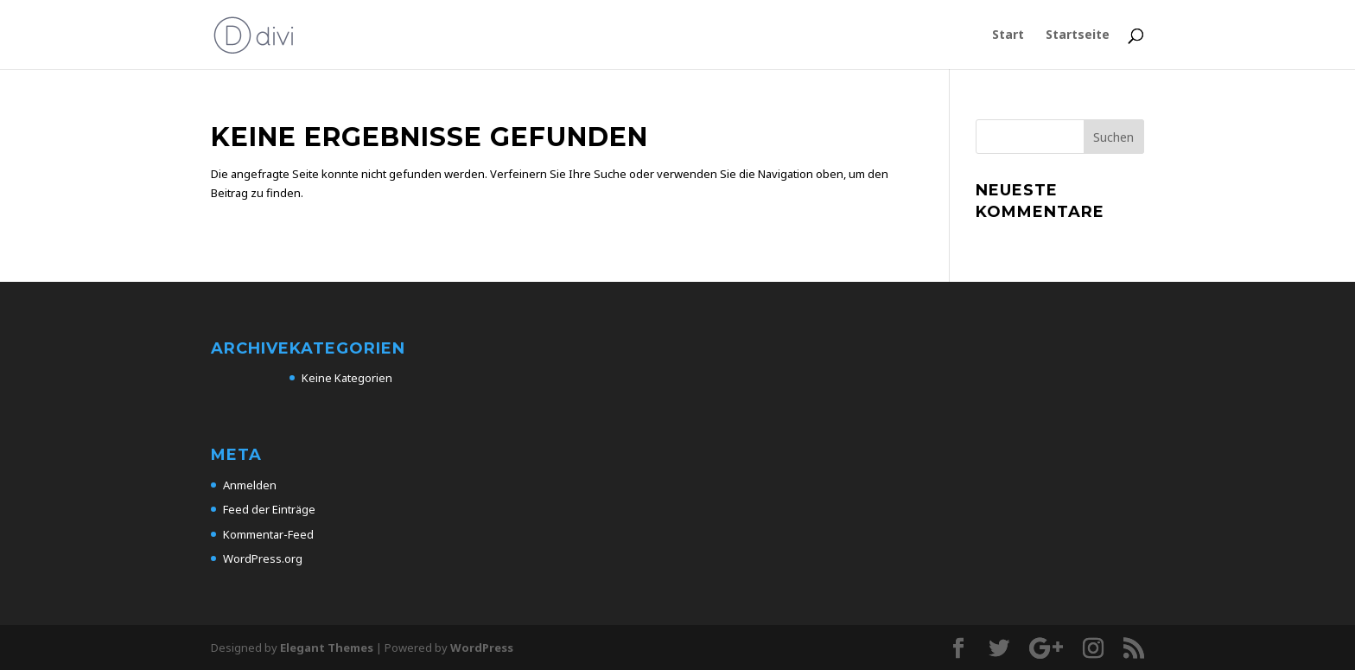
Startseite (1078, 35)
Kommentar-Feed (268, 534)
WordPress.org (262, 558)
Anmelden (250, 485)
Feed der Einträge (269, 509)
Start (1008, 35)
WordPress (481, 647)
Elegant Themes (326, 647)
